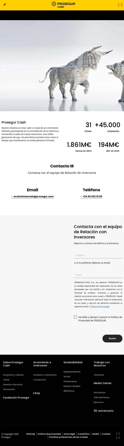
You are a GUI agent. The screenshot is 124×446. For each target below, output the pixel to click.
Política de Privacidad (99, 306)
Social (67, 376)
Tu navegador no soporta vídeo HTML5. (62, 15)
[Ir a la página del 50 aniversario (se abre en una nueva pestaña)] (62, 15)
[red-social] (117, 433)
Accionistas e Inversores (42, 364)
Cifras (6, 379)
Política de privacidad (49, 433)
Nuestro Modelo (72, 386)
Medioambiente (72, 371)
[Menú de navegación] (5, 5)
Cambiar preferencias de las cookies (68, 437)
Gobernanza (70, 381)
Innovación (9, 389)
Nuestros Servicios (13, 384)
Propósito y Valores (13, 374)
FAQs (36, 393)
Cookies (106, 433)
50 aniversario (104, 411)
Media (96, 433)
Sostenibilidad (73, 362)
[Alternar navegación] (118, 4)
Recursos (99, 402)
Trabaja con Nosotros (102, 364)
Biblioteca (69, 390)
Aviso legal (69, 433)
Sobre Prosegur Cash (13, 364)
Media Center (103, 383)
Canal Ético (84, 433)
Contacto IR (39, 379)
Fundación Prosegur (16, 397)
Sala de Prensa (101, 397)
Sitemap (30, 433)
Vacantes (99, 374)
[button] (121, 4)
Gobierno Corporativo (45, 374)
